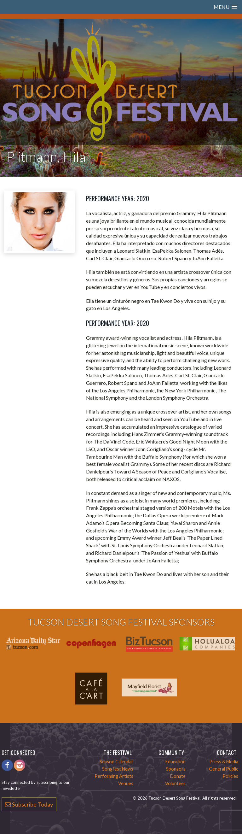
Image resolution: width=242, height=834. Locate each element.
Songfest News (117, 769)
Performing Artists (114, 776)
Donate (178, 776)
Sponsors (176, 769)
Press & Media (223, 761)
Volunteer (175, 783)
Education (175, 761)
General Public (223, 769)
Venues (125, 783)
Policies (230, 776)
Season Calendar (116, 761)
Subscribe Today (29, 804)
